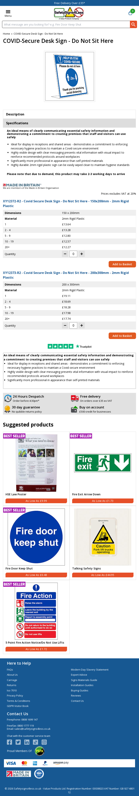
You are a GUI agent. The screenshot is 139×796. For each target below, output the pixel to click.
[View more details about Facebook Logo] (11, 742)
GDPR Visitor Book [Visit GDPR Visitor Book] (18, 706)
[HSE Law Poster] (36, 469)
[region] (36, 462)
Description (15, 114)
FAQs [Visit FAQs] (10, 669)
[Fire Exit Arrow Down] (103, 469)
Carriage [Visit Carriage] (12, 680)
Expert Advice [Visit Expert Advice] (79, 674)
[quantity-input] (73, 254)
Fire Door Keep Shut (19, 568)
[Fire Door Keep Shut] (36, 543)
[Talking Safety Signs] (103, 543)
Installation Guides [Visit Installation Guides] (82, 685)
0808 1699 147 (29, 719)
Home (6, 33)
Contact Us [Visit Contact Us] (77, 701)
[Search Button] (133, 24)
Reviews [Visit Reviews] (76, 695)
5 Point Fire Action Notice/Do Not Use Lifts (35, 642)
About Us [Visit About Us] (12, 674)
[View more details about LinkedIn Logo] (28, 742)
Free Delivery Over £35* (69, 3)
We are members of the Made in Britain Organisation (31, 187)
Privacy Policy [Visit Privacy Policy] (15, 695)
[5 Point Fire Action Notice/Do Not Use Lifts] (36, 617)
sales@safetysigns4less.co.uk (32, 729)
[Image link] (69, 185)
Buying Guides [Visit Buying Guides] (79, 690)
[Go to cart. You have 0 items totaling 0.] (130, 13)
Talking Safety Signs (86, 568)
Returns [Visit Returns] (11, 685)
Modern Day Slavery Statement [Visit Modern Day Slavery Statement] (89, 669)
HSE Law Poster (16, 494)
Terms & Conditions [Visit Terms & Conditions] (18, 701)
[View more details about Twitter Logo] (20, 742)
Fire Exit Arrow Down (86, 494)
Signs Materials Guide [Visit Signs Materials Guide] (84, 680)
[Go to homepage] (69, 13)
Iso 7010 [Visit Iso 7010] (12, 690)
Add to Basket (122, 264)
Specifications (17, 123)
